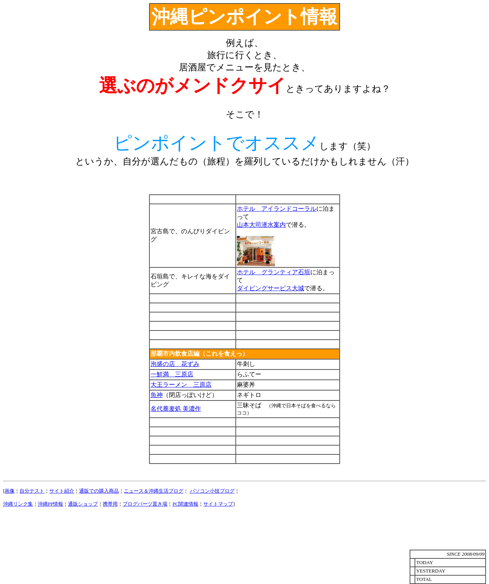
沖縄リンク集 (18, 504)
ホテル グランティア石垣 (273, 272)
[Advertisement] (244, 532)
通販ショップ (83, 504)
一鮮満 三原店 (172, 374)
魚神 (157, 395)
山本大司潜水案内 (261, 224)
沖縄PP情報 (50, 504)
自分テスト (31, 491)
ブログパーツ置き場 (145, 504)
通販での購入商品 (99, 491)
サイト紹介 (61, 491)
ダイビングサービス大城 (270, 288)
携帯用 (110, 504)
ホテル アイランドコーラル (276, 208)
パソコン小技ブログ (212, 491)
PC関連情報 (185, 504)
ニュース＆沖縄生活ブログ (153, 491)
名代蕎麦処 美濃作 (176, 408)
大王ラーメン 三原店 (181, 384)
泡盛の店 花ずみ (175, 364)
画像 (10, 491)
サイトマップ (218, 504)
